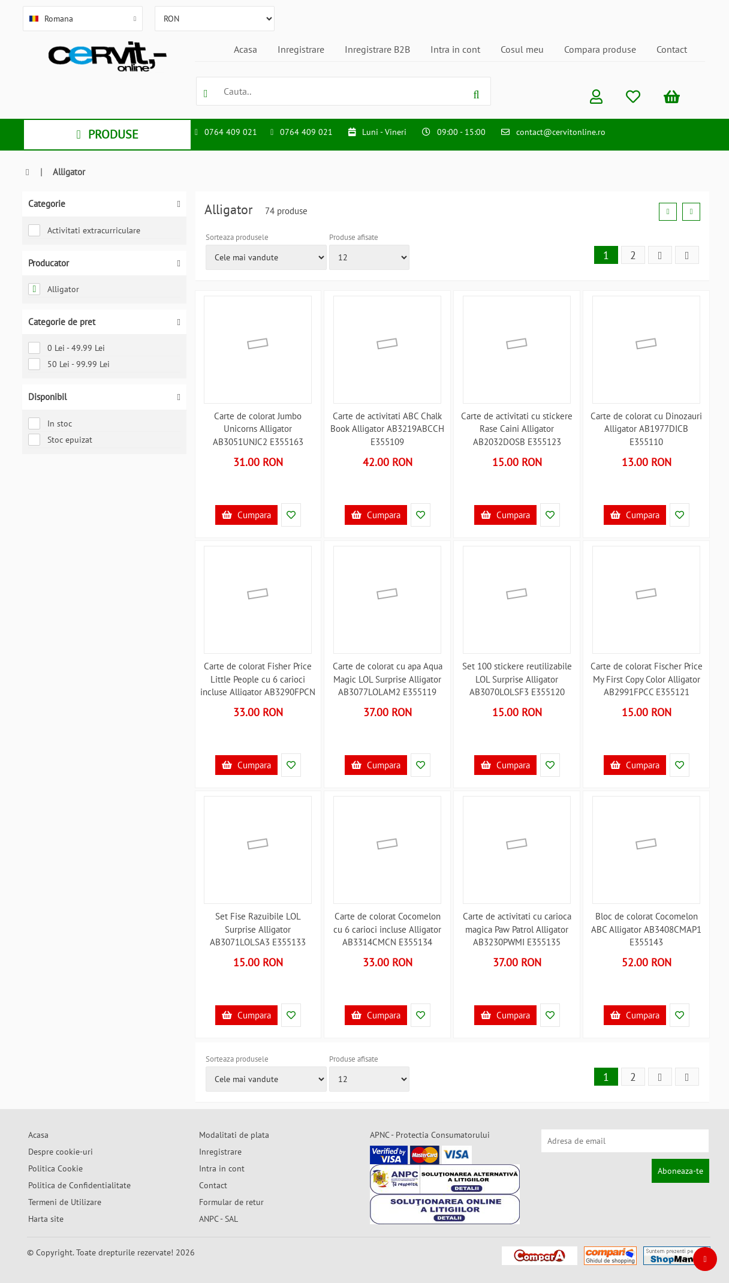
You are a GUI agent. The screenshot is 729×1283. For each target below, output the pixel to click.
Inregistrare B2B (377, 49)
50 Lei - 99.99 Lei (69, 364)
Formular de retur (231, 1202)
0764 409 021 (230, 132)
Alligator (53, 289)
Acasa (245, 49)
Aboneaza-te (680, 1170)
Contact (671, 49)
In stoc (50, 423)
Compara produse (600, 49)
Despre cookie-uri (60, 1151)
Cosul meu (522, 49)
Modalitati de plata (234, 1134)
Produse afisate (353, 237)
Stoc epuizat (60, 440)
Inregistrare (301, 49)
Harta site (46, 1218)
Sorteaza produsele (237, 237)
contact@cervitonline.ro (561, 132)
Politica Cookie (55, 1168)
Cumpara (246, 515)
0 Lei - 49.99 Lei (66, 348)
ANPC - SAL (218, 1218)
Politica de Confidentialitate (79, 1185)
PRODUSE (107, 134)
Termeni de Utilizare (64, 1202)
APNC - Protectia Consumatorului (430, 1134)
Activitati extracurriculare (84, 230)
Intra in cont (455, 49)
